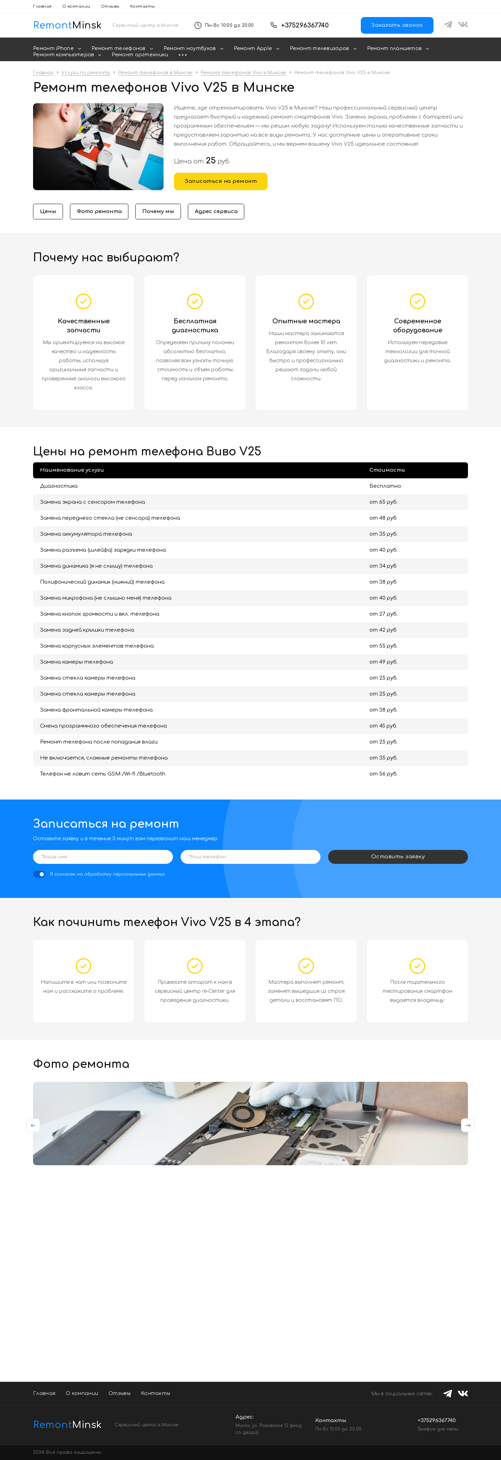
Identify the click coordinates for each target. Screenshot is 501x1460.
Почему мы (163, 212)
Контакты (142, 6)
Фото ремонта (101, 212)
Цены (48, 212)
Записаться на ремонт (221, 181)
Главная (42, 6)
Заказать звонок (397, 25)
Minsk (62, 1424)
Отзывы (110, 6)
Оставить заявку (398, 858)
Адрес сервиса (223, 212)
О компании (76, 6)
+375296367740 (305, 25)
